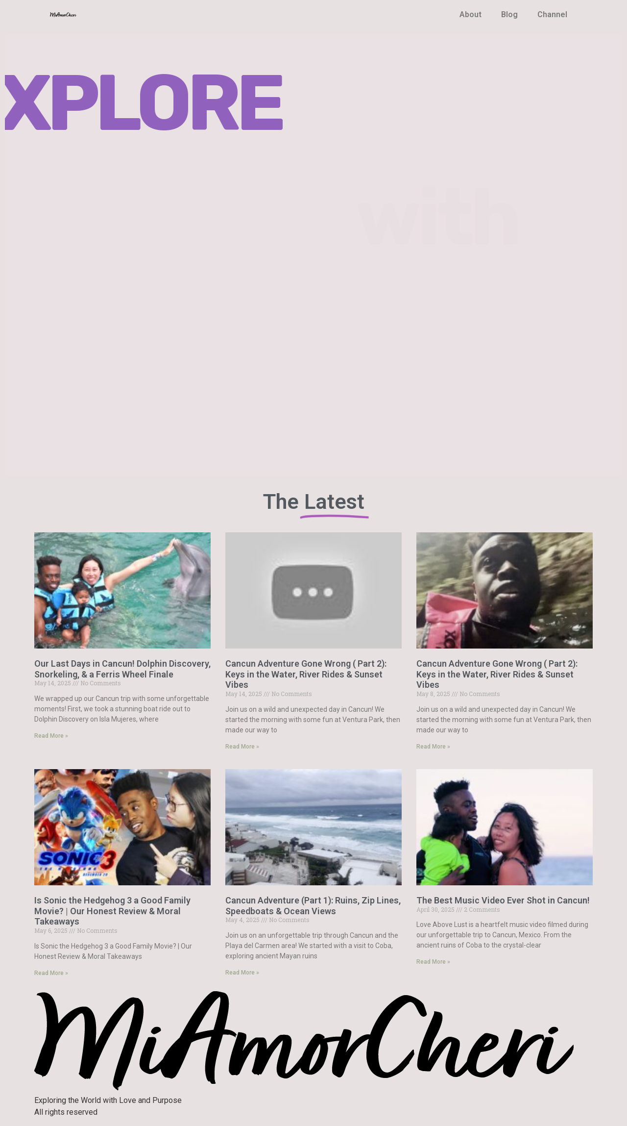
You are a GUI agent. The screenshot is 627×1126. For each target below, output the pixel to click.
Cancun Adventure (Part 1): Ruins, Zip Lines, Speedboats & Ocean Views (313, 905)
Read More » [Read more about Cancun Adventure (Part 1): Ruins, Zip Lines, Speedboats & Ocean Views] (242, 972)
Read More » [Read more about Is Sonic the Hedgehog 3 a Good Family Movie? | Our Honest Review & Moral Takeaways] (51, 973)
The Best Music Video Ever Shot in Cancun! (503, 900)
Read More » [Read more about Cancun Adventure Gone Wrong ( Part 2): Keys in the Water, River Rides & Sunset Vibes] (242, 746)
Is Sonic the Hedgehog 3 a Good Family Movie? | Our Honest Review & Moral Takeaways (112, 910)
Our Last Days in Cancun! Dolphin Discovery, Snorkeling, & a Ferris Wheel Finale (122, 668)
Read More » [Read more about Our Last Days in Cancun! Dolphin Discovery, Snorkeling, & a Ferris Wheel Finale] (51, 735)
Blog (509, 14)
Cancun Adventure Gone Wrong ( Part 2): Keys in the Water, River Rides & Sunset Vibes (305, 674)
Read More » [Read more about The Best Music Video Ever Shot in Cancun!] (433, 961)
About (470, 14)
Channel (552, 14)
